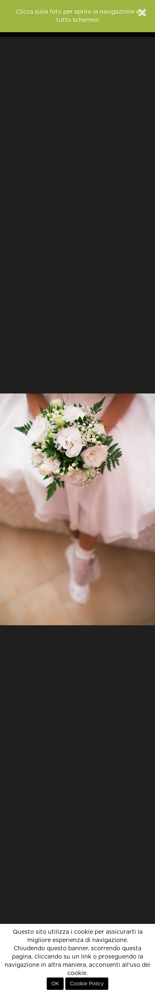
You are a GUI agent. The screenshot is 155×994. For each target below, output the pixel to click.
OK (55, 983)
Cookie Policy (87, 983)
